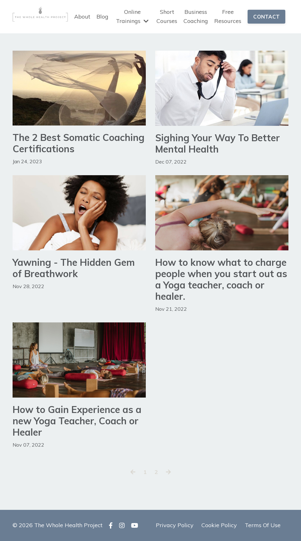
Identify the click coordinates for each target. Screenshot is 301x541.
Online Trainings (132, 16)
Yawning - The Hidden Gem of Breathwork (74, 268)
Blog (102, 16)
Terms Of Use (263, 525)
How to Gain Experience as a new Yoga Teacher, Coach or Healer (77, 421)
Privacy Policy (175, 525)
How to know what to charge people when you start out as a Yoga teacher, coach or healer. (221, 279)
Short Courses (166, 16)
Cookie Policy (219, 525)
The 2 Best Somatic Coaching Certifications (79, 143)
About (82, 16)
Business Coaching (195, 16)
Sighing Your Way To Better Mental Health (217, 143)
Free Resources (227, 16)
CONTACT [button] (266, 17)
